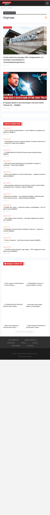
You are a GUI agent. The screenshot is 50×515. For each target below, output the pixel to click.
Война (23, 343)
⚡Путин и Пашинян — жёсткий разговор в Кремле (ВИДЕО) (21, 240)
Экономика (15, 346)
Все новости (6, 226)
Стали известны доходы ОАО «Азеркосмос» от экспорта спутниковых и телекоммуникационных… (23, 59)
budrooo (29, 356)
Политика (11, 343)
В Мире (6, 72)
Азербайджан (7, 27)
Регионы (30, 346)
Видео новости (7, 128)
